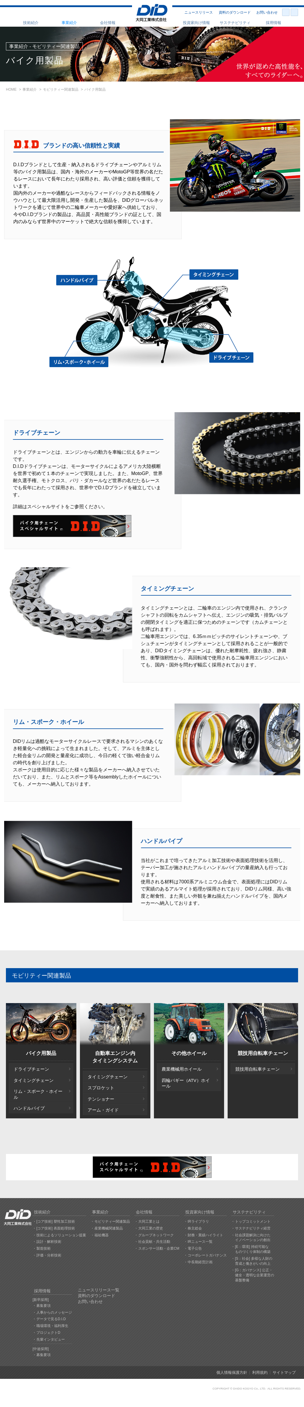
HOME (11, 89)
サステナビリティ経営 (253, 1228)
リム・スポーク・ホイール (38, 1094)
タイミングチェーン (34, 1080)
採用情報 (273, 22)
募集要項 (43, 1306)
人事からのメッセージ (54, 1312)
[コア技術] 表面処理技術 (55, 1228)
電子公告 (195, 1248)
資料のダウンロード (235, 12)
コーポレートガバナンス (207, 1255)
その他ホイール (189, 1053)
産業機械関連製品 (108, 1228)
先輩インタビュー (50, 1339)
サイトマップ (284, 1372)
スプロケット (101, 1087)
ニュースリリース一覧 (98, 1290)
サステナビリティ (235, 22)
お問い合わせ (267, 12)
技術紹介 (30, 22)
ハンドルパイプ (29, 1108)
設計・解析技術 (48, 1242)
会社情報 (107, 22)
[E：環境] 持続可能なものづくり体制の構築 (253, 1249)
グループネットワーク (156, 1235)
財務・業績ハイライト (205, 1235)
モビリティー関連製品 (60, 89)
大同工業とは (149, 1221)
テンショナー (101, 1098)
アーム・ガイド (103, 1109)
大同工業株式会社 (152, 13)
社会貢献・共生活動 (154, 1242)
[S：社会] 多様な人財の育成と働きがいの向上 (253, 1261)
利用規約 (260, 1372)
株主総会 (195, 1228)
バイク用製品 (41, 1053)
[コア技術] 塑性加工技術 (55, 1221)
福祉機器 (101, 1235)
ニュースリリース (198, 12)
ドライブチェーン (31, 1069)
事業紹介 (69, 22)
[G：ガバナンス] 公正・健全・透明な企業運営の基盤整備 (254, 1275)
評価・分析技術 (48, 1255)
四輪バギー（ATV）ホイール (186, 1083)
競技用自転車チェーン (263, 1053)
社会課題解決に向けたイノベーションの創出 (253, 1237)
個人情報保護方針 (231, 1372)
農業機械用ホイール (182, 1069)
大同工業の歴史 (150, 1228)
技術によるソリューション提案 (61, 1235)
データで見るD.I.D (51, 1319)
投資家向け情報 (196, 22)
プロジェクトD (48, 1333)
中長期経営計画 (200, 1262)
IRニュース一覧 (200, 1242)
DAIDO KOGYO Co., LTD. (249, 1388)
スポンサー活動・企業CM (158, 1248)
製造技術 (43, 1248)
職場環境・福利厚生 (52, 1326)
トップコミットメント (253, 1221)
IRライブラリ (198, 1221)
